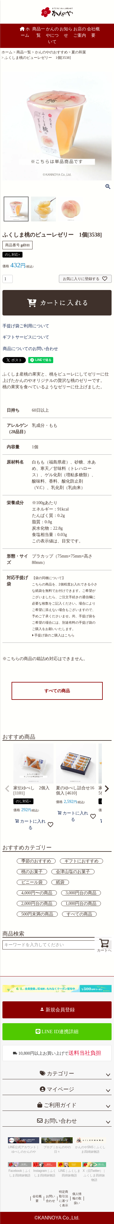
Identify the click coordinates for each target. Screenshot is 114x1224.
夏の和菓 (78, 52)
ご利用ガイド (59, 1105)
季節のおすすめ (36, 861)
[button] (7, 788)
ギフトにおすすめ (81, 861)
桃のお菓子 (32, 871)
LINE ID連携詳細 (57, 1031)
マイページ (59, 1089)
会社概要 (93, 32)
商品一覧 (38, 32)
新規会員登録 (57, 1009)
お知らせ (66, 32)
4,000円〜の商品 (36, 893)
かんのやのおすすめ (51, 52)
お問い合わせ (60, 1121)
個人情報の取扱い (76, 1198)
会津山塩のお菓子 (73, 871)
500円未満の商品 (37, 914)
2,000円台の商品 (36, 903)
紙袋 (60, 882)
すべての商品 (57, 691)
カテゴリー (60, 1074)
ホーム (25, 32)
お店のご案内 (79, 32)
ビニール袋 (32, 882)
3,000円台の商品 (81, 893)
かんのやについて (52, 35)
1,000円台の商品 (81, 903)
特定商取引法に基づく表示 (63, 1198)
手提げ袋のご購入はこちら (53, 635)
